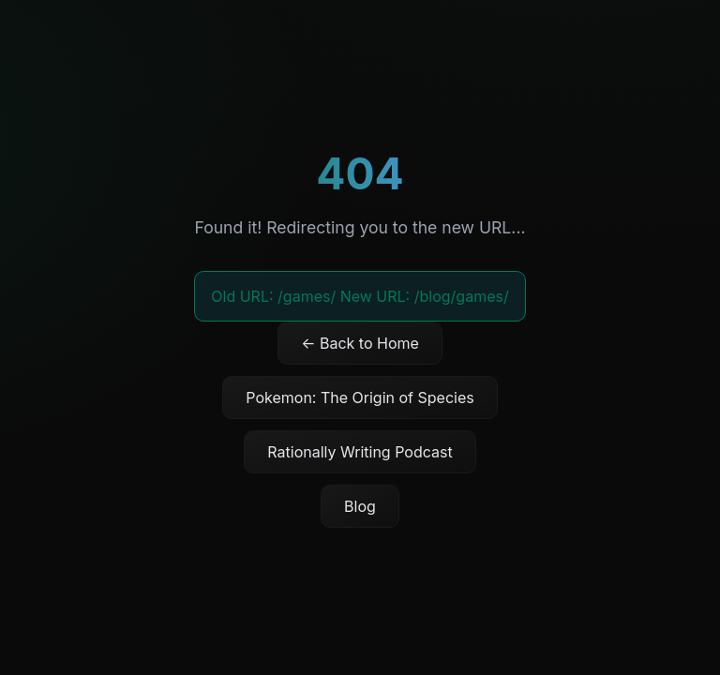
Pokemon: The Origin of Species (359, 397)
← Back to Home (360, 343)
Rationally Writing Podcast (359, 451)
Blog (360, 506)
